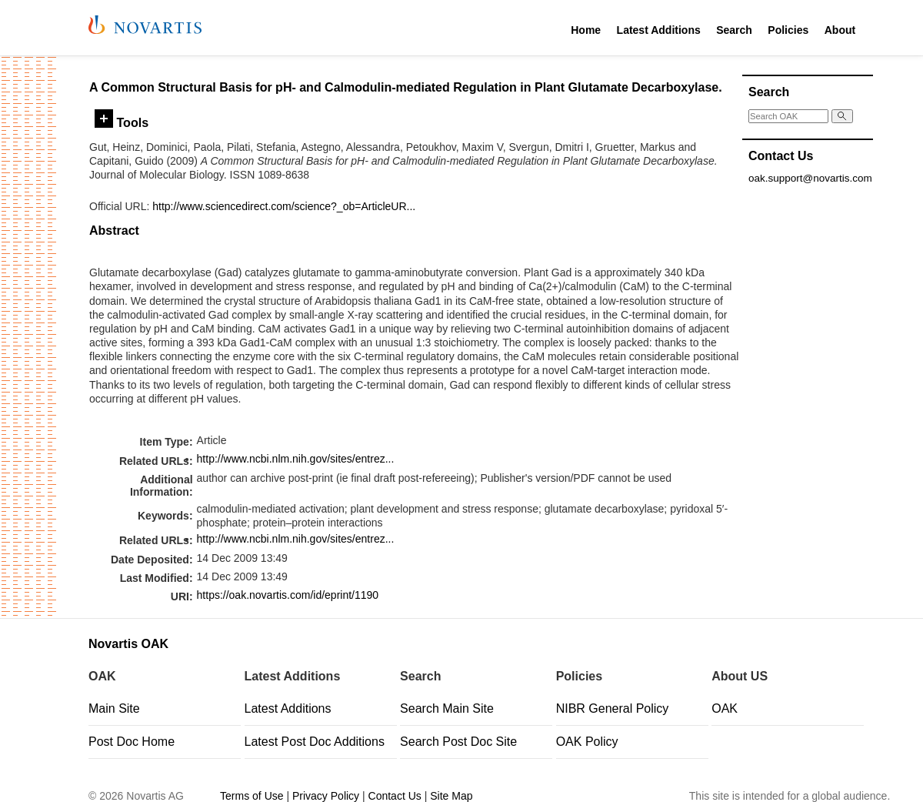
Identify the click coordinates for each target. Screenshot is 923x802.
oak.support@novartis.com (810, 178)
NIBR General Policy (612, 708)
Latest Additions (659, 30)
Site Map (451, 796)
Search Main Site (447, 708)
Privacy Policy (325, 796)
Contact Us (395, 796)
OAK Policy (587, 741)
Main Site (114, 708)
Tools (121, 122)
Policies (788, 30)
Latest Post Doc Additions (315, 741)
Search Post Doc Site (458, 741)
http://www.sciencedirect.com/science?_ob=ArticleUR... (283, 206)
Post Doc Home (131, 741)
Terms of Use (251, 796)
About (840, 30)
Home (586, 30)
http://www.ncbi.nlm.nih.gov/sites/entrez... (296, 459)
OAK (724, 708)
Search (734, 30)
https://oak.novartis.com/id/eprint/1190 (288, 595)
